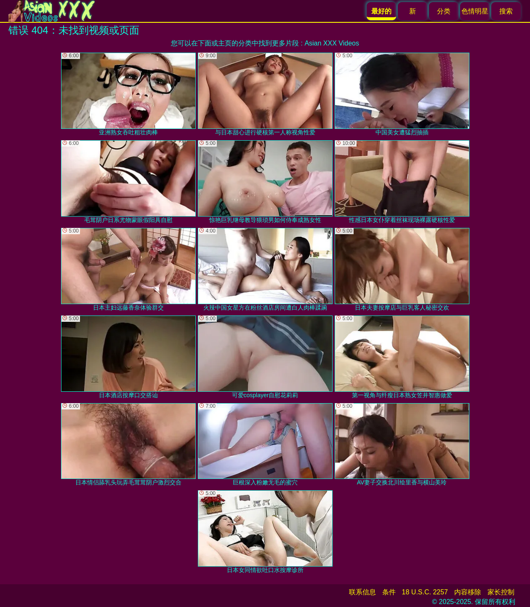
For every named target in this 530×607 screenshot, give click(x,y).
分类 (443, 11)
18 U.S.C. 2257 (425, 592)
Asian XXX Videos (331, 43)
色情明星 (474, 11)
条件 (389, 592)
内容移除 (467, 592)
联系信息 (362, 592)
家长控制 (500, 592)
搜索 (506, 11)
